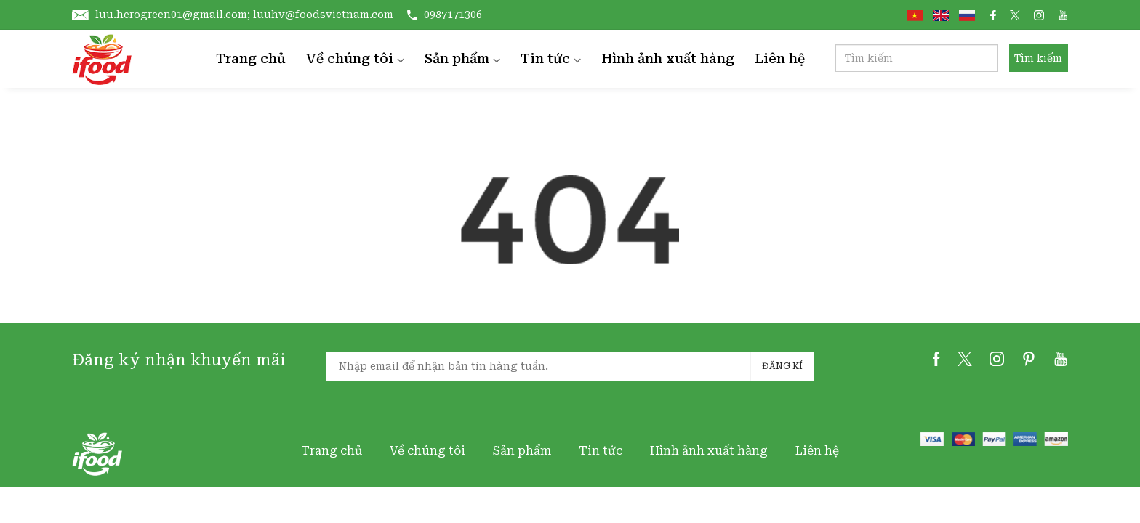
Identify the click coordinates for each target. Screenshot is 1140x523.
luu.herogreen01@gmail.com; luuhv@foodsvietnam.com (234, 14)
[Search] (916, 58)
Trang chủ (251, 58)
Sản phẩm (462, 58)
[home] (102, 59)
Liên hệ (780, 58)
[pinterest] (1028, 362)
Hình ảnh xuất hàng (667, 58)
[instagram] (997, 362)
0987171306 (444, 14)
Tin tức (551, 58)
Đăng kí (782, 366)
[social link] (993, 14)
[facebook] (936, 362)
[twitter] (965, 362)
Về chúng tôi (355, 58)
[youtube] (1060, 362)
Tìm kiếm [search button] (1038, 58)
